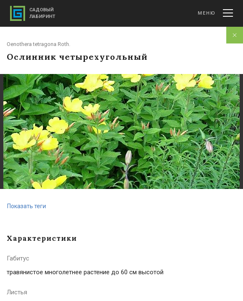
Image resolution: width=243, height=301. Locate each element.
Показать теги (26, 206)
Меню (215, 13)
